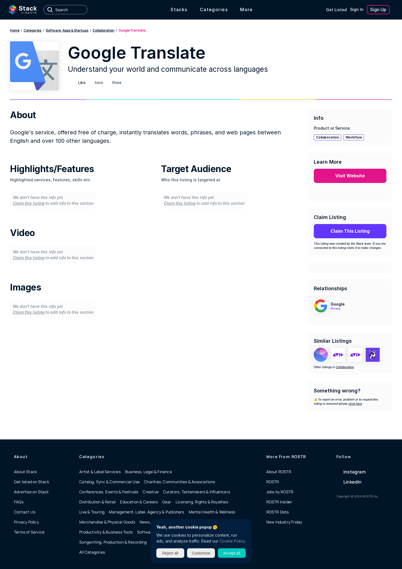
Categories (33, 30)
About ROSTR (278, 471)
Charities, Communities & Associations (179, 481)
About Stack (25, 471)
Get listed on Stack (31, 481)
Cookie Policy (232, 541)
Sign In (356, 9)
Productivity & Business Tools (106, 532)
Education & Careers (139, 501)
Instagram (354, 472)
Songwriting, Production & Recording (113, 542)
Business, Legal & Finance (148, 471)
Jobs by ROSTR (280, 491)
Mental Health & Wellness (212, 512)
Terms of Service (29, 532)
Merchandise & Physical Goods (107, 522)
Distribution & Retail (97, 501)
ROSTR (272, 481)
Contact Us (24, 512)
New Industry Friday (284, 522)
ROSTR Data (277, 512)
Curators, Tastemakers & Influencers (196, 491)
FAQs (18, 501)
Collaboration (103, 30)
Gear (166, 501)
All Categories (92, 552)
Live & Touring (91, 512)
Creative (151, 491)
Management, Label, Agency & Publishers (146, 512)
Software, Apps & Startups (67, 30)
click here (355, 403)
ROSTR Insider (279, 501)
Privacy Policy (26, 522)
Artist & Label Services (100, 471)
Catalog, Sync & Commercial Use (109, 481)
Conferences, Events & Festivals (108, 491)
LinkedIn (352, 482)
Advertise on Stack (31, 491)
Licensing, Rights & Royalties (202, 501)
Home (15, 30)
